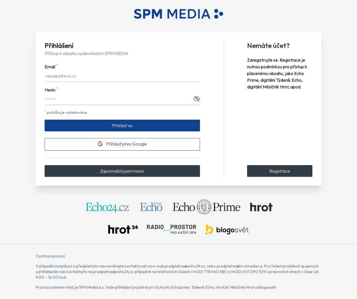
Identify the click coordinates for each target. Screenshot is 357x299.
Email (51, 66)
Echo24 (162, 287)
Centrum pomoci (50, 256)
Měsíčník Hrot (242, 287)
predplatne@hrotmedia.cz (239, 266)
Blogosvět (267, 287)
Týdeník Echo (202, 287)
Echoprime (180, 287)
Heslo (51, 89)
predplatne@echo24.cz (185, 266)
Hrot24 (222, 287)
